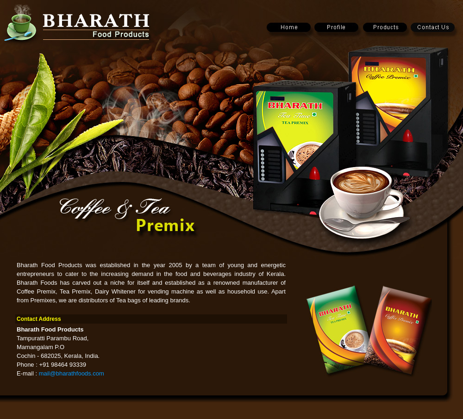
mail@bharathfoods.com (71, 373)
